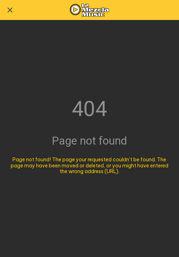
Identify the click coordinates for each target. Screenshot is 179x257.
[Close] (10, 10)
